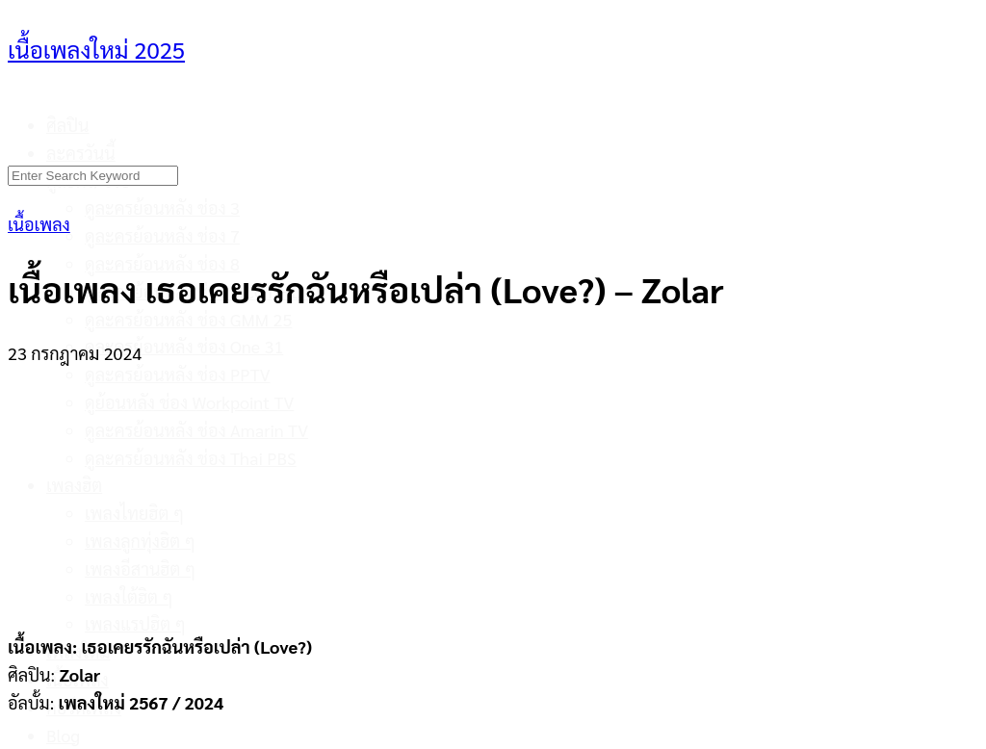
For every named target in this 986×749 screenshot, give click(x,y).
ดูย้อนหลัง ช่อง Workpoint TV (189, 402)
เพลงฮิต (74, 485)
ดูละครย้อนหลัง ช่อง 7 (162, 235)
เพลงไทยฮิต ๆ (134, 513)
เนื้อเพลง (39, 224)
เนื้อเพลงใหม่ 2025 (96, 49)
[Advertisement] (493, 488)
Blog (63, 735)
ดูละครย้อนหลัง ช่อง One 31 (184, 346)
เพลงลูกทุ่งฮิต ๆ (140, 540)
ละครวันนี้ (81, 153)
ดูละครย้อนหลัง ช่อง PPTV (178, 374)
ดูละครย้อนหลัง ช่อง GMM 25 (188, 319)
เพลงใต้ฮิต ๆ (129, 596)
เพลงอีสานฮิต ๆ (140, 568)
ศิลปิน (68, 125)
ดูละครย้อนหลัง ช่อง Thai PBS (191, 458)
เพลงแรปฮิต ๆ (135, 623)
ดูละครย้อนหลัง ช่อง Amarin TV (196, 430)
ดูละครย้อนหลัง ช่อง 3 (162, 207)
